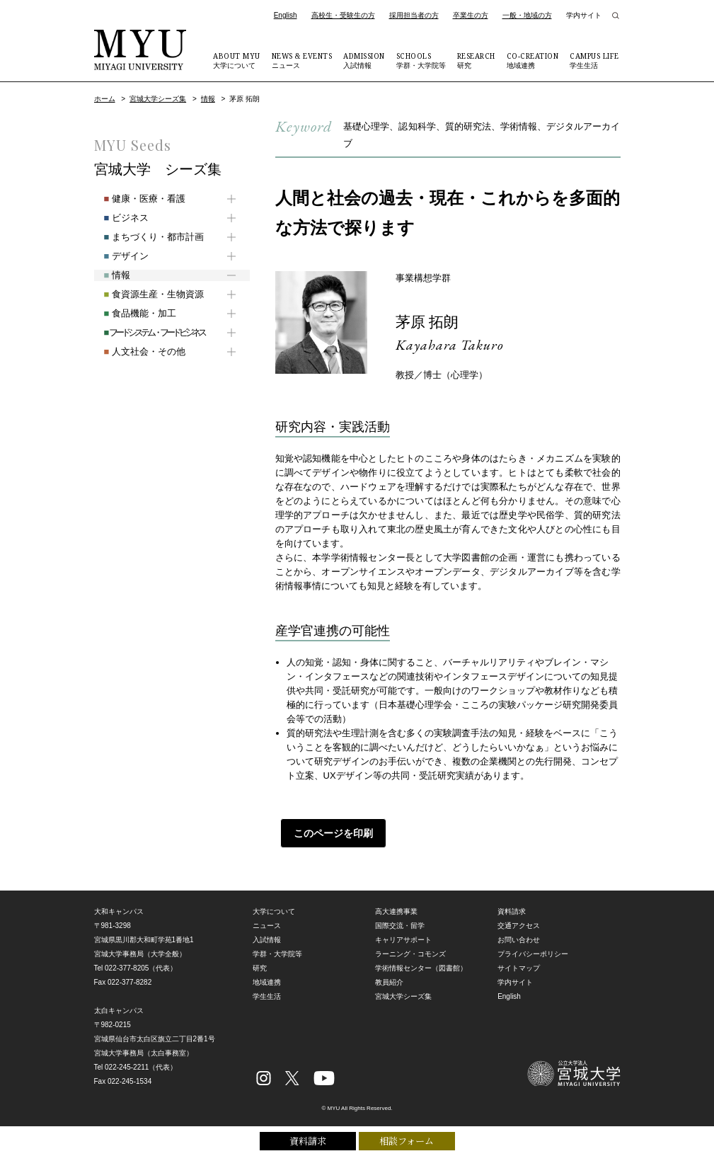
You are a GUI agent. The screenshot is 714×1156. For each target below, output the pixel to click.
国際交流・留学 (400, 925)
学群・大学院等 (421, 60)
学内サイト (583, 15)
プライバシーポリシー (532, 954)
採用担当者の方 (414, 15)
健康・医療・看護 (134, 198)
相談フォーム (406, 1140)
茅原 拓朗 (432, 321)
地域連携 (533, 60)
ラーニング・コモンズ (410, 954)
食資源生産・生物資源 (144, 294)
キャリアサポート (403, 940)
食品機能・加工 (130, 313)
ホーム (104, 99)
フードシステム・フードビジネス (144, 332)
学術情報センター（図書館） (421, 968)
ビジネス (116, 217)
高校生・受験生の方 (343, 15)
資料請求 (308, 1140)
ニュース (302, 60)
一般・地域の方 (527, 15)
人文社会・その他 (134, 351)
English (285, 15)
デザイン (116, 256)
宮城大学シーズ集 (157, 99)
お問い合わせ (518, 940)
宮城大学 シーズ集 (157, 169)
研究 (476, 60)
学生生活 (594, 60)
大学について (236, 60)
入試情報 (364, 60)
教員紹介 (389, 982)
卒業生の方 (470, 15)
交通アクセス (518, 925)
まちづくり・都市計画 (144, 236)
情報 (208, 99)
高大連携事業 (396, 911)
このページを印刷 (328, 833)
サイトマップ (518, 968)
